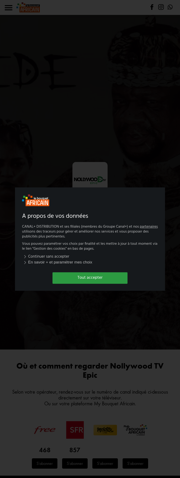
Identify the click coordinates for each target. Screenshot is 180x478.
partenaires (149, 227)
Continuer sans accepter (45, 257)
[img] (25, 256)
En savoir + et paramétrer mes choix (57, 262)
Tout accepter (90, 278)
